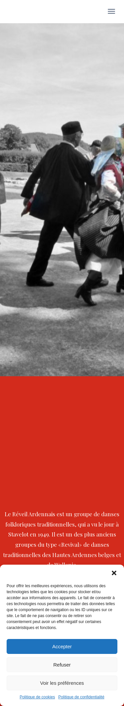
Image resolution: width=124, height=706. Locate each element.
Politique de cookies (37, 697)
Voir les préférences (62, 683)
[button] (114, 573)
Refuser (62, 665)
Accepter (62, 646)
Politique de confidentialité (81, 697)
